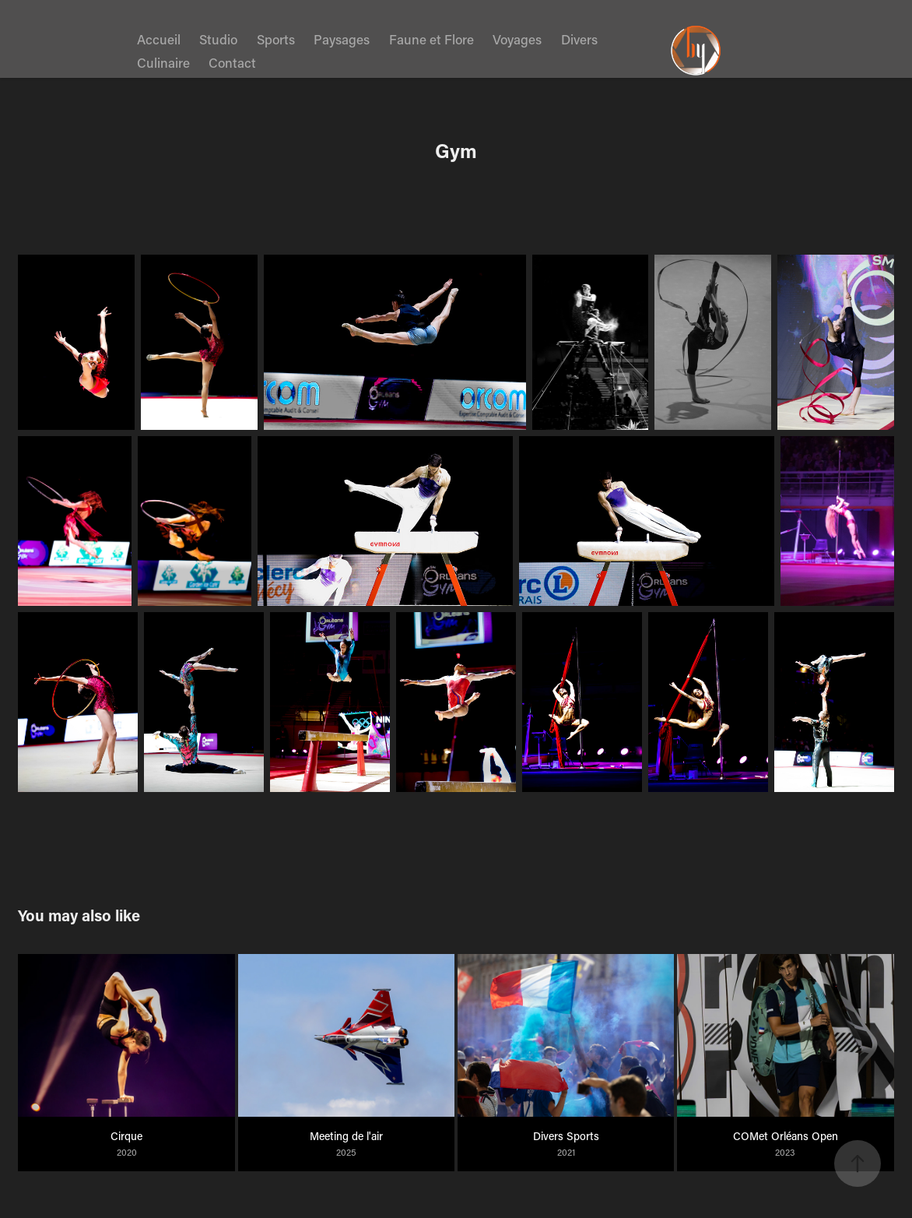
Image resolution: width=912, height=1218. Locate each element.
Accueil (159, 39)
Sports (276, 39)
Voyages (517, 39)
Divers (579, 39)
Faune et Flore (431, 39)
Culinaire (163, 62)
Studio (218, 39)
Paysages (342, 39)
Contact (232, 62)
